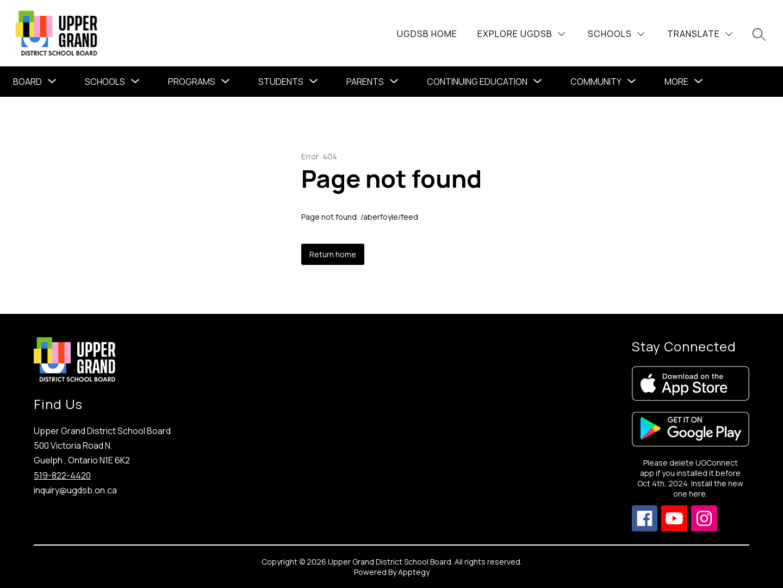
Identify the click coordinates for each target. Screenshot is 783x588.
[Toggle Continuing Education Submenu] (537, 81)
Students (280, 82)
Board (27, 82)
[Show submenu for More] (676, 81)
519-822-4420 (62, 475)
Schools (105, 82)
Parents (365, 82)
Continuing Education (477, 82)
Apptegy (414, 572)
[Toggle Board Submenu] (52, 81)
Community (596, 82)
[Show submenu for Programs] (191, 81)
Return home (332, 254)
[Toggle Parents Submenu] (394, 81)
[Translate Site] (699, 34)
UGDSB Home (427, 34)
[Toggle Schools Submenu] (135, 81)
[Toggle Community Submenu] (631, 81)
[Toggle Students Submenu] (313, 81)
